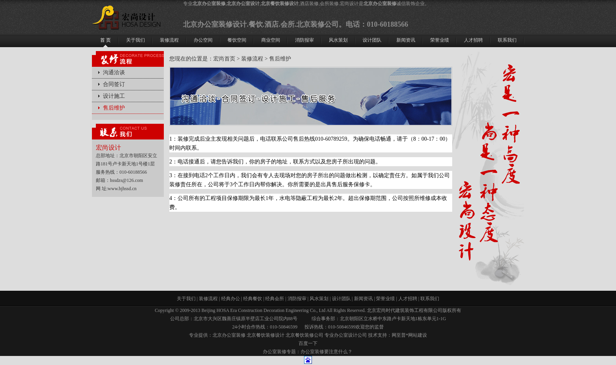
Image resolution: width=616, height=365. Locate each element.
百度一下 (308, 343)
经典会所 (274, 298)
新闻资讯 (363, 298)
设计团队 (341, 298)
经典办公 (230, 298)
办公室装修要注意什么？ (326, 351)
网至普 (399, 335)
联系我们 (429, 298)
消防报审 (297, 298)
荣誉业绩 (385, 298)
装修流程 (252, 59)
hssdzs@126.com (126, 180)
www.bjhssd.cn (122, 188)
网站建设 (417, 335)
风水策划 (319, 298)
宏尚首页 (224, 59)
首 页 (105, 40)
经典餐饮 (252, 298)
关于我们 (186, 298)
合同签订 (114, 84)
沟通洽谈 (114, 72)
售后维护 (114, 108)
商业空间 (270, 40)
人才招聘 (407, 298)
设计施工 (114, 96)
